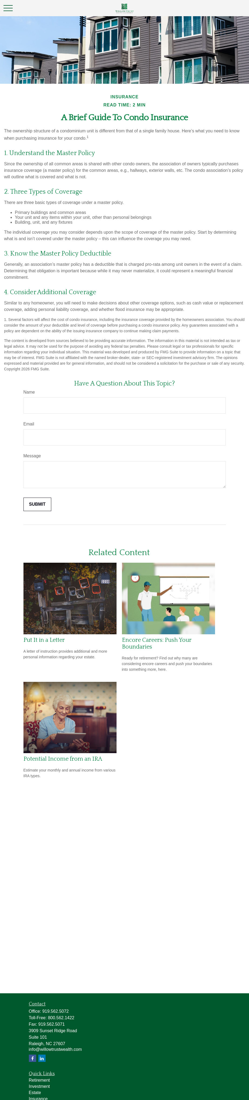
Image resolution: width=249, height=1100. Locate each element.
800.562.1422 (61, 1017)
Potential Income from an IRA (62, 759)
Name (29, 392)
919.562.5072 (55, 1011)
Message (32, 456)
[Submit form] (37, 504)
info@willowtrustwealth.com (55, 1049)
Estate (35, 1092)
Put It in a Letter (44, 640)
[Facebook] (32, 1058)
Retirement (39, 1080)
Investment (39, 1086)
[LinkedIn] (42, 1058)
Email (28, 424)
